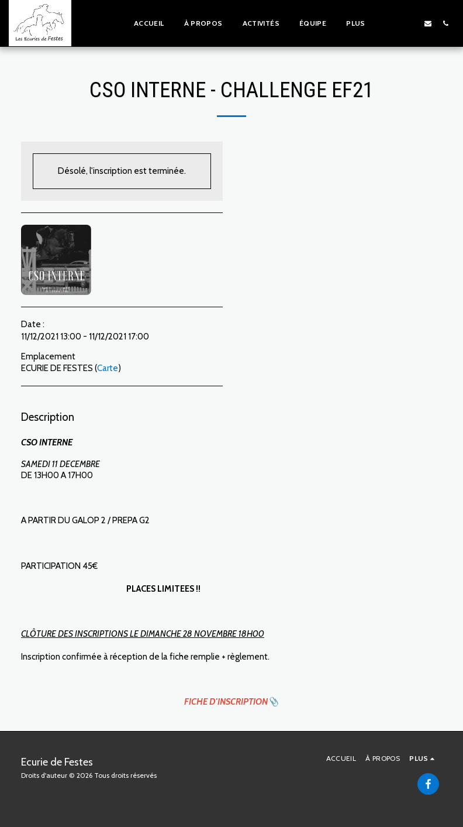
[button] (393, 23)
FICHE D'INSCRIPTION (226, 701)
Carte (107, 368)
